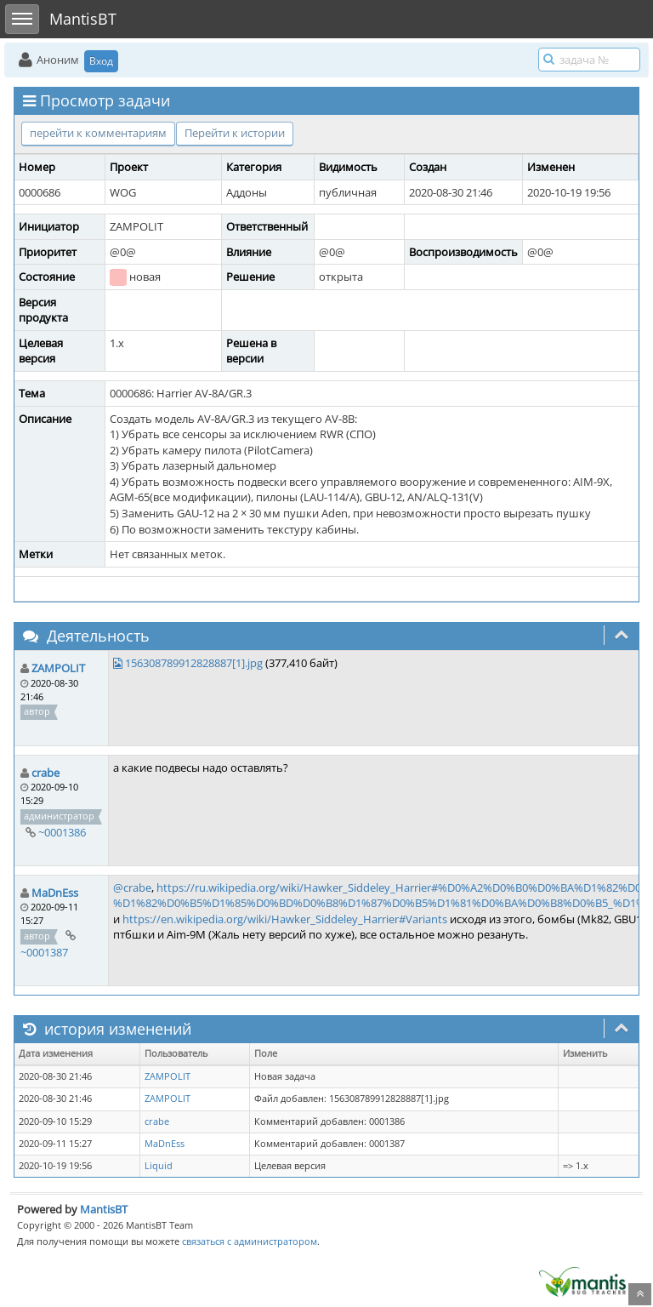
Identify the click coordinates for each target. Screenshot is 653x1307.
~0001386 (62, 832)
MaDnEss (54, 892)
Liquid (159, 1166)
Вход (101, 61)
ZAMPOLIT (58, 668)
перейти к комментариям (98, 132)
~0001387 (44, 952)
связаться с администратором (249, 1241)
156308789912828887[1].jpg (194, 663)
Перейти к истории (235, 132)
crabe (45, 772)
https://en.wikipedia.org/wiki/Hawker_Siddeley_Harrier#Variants (284, 919)
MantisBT (104, 1209)
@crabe (132, 887)
